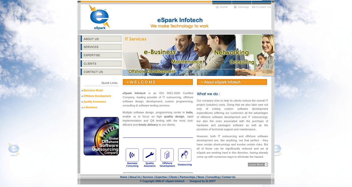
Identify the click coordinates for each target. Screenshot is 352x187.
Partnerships (187, 177)
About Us (135, 177)
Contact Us (228, 177)
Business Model (93, 90)
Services (148, 177)
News (200, 177)
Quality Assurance (95, 101)
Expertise (161, 177)
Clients (173, 177)
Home (123, 177)
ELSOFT (211, 181)
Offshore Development (97, 96)
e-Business (90, 107)
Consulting (213, 177)
